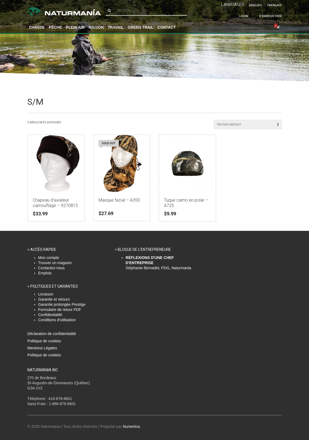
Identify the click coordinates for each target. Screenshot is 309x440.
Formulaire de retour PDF (59, 309)
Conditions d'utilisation (57, 320)
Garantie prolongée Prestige (62, 304)
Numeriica (131, 426)
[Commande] (248, 124)
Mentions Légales (42, 348)
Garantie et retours (54, 299)
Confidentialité (50, 315)
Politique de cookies (44, 341)
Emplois (45, 273)
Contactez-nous (51, 268)
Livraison (45, 294)
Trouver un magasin (55, 263)
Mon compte (48, 257)
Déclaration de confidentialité (51, 333)
